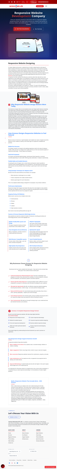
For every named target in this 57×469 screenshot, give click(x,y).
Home (9, 433)
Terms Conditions (12, 460)
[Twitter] (15, 463)
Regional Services (12, 437)
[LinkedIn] (17, 463)
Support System (25, 437)
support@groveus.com (43, 1)
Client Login (27, 2)
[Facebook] (9, 463)
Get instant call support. (50, 467)
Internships (38, 435)
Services (10, 435)
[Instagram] (12, 463)
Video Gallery (11, 441)
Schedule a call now (14, 417)
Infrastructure (25, 439)
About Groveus (25, 433)
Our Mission (25, 435)
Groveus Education (23, 2)
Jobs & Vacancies (39, 439)
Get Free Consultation (22, 29)
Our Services (37, 29)
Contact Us (10, 442)
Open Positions (39, 433)
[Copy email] (19, 451)
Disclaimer (24, 460)
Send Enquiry (39, 6)
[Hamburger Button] (46, 6)
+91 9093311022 (33, 2)
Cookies (35, 460)
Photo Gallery (11, 439)
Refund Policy (30, 460)
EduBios (19, 1)
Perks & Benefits (39, 437)
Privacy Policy (19, 460)
